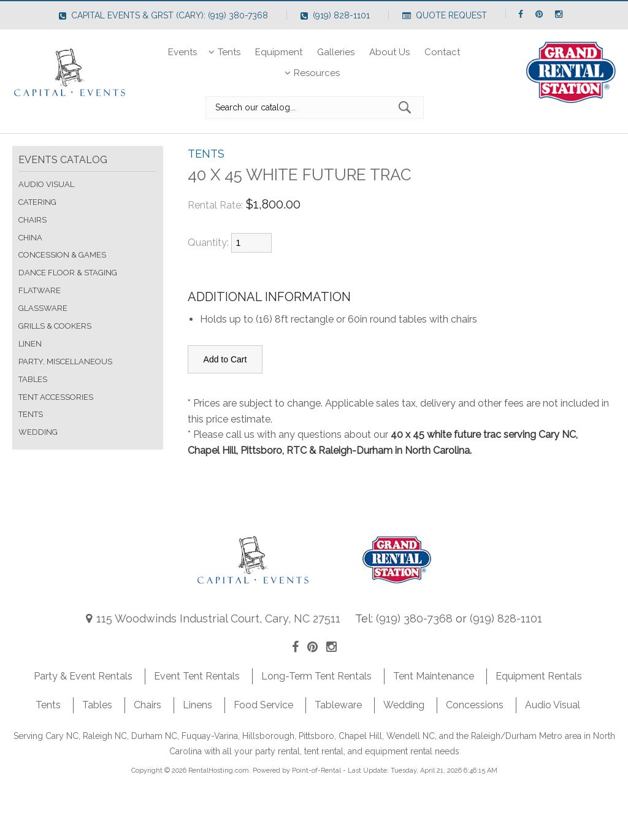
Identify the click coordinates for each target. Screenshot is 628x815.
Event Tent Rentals (197, 676)
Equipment (278, 52)
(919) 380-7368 (414, 618)
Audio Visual (552, 705)
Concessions (475, 705)
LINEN (30, 343)
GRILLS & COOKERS (54, 326)
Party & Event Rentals (83, 676)
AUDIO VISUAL (46, 184)
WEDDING (38, 432)
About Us (389, 52)
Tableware (338, 705)
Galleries (335, 52)
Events (182, 52)
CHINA (30, 237)
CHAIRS (32, 219)
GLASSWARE (42, 308)
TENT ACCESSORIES (55, 397)
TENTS (30, 414)
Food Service (263, 705)
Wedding (403, 705)
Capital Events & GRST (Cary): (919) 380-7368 (163, 15)
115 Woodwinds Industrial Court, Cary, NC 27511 (213, 618)
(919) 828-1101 (335, 15)
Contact (442, 52)
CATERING (37, 202)
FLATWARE (39, 290)
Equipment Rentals (539, 676)
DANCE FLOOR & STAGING (67, 272)
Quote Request (444, 15)
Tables (97, 705)
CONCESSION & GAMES (62, 254)
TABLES (32, 379)
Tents (226, 52)
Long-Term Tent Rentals (316, 676)
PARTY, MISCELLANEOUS (65, 361)
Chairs (147, 705)
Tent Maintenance (433, 676)
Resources (314, 72)
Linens (197, 705)
